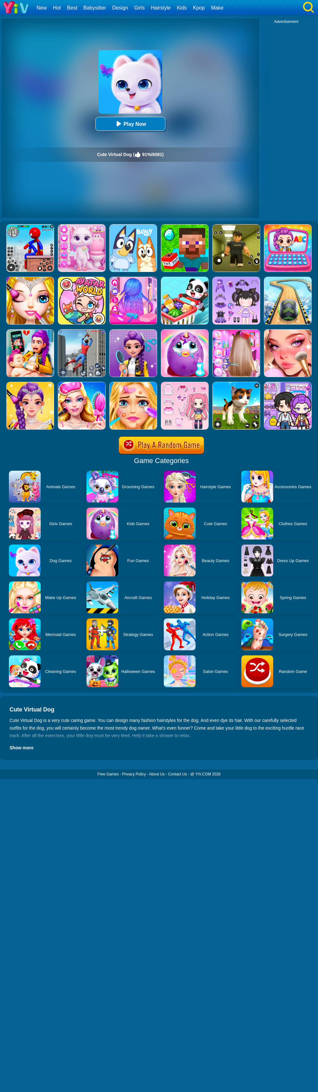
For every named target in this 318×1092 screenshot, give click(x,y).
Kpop (199, 8)
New (42, 8)
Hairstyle (161, 8)
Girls (139, 8)
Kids (182, 8)
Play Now (130, 124)
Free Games (108, 774)
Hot (57, 8)
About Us (157, 774)
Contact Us (177, 774)
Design (120, 8)
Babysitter (94, 8)
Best (72, 8)
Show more (21, 747)
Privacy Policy (134, 774)
